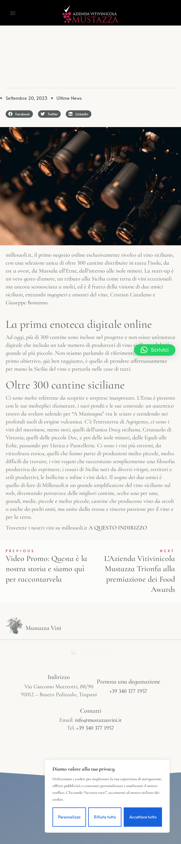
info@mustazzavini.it (98, 720)
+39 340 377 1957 (128, 691)
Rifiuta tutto (105, 817)
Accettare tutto (143, 817)
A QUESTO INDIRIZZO (118, 527)
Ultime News (69, 98)
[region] (107, 796)
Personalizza (69, 817)
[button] (13, 13)
